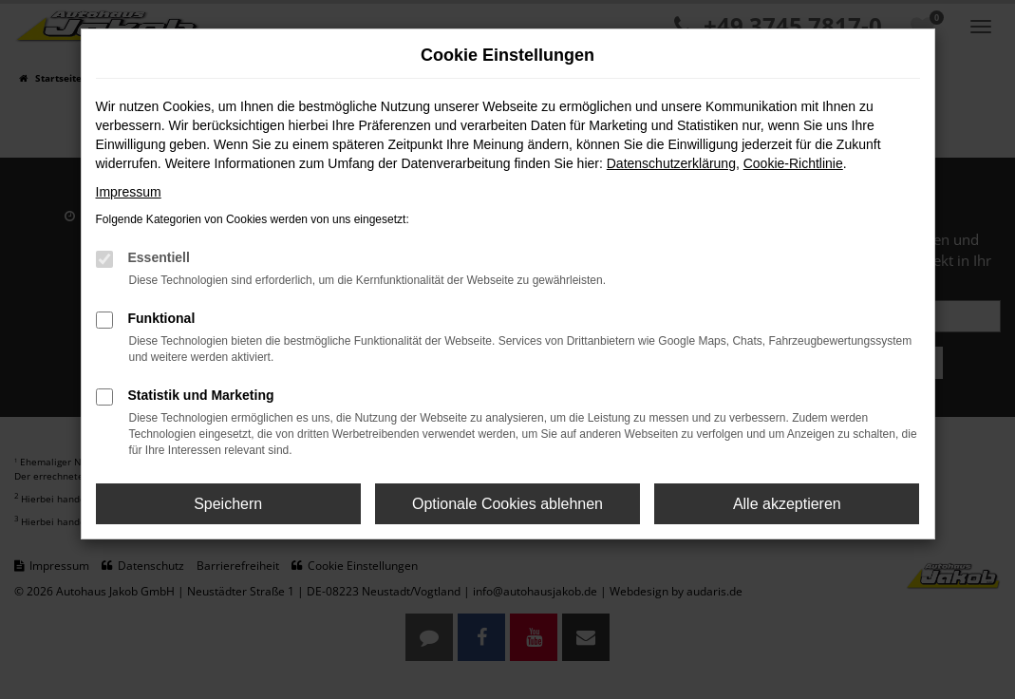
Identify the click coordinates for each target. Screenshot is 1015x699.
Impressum (128, 191)
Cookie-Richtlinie (793, 163)
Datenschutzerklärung (671, 163)
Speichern (228, 504)
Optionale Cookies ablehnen (507, 504)
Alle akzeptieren (787, 504)
